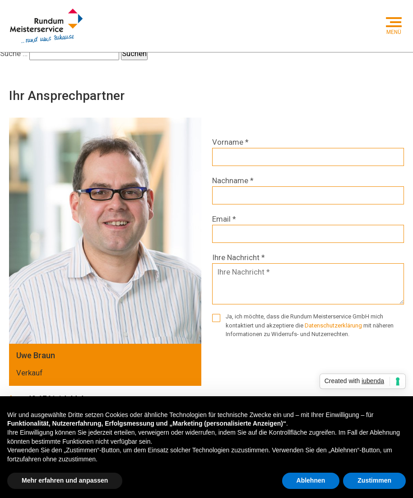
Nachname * (233, 180)
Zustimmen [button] (374, 480)
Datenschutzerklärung (333, 325)
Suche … (14, 53)
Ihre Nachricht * (238, 257)
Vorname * (230, 142)
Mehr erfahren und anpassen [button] (65, 480)
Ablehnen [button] (311, 480)
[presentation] (280, 364)
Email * (224, 218)
